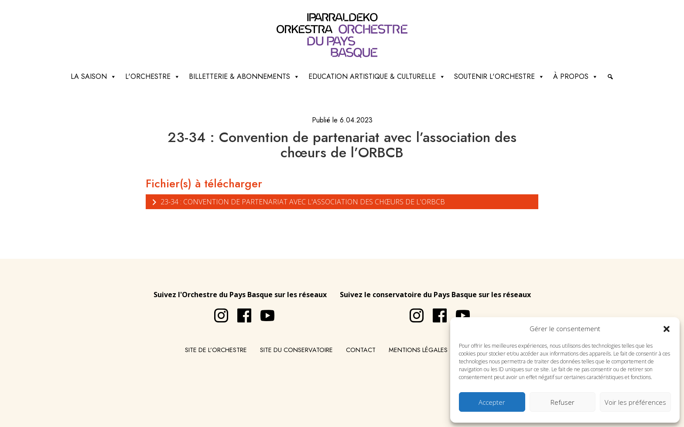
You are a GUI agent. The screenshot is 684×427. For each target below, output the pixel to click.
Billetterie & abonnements (244, 76)
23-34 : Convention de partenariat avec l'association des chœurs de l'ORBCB (297, 202)
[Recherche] (610, 76)
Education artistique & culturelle (376, 76)
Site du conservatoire (296, 350)
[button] (666, 328)
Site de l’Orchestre (216, 350)
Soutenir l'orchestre (499, 76)
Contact (361, 350)
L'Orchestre (152, 76)
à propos (575, 76)
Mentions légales (418, 350)
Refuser (563, 402)
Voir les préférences (635, 402)
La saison (93, 76)
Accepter (492, 402)
